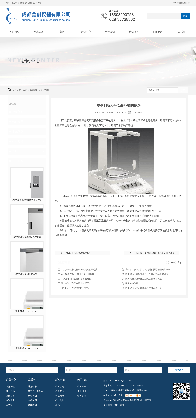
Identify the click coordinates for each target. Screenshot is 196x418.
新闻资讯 (157, 31)
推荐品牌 (38, 31)
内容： (143, 370)
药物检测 (32, 396)
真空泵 (9, 405)
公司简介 (81, 386)
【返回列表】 (171, 262)
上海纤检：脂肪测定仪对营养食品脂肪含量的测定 (157, 253)
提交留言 (179, 370)
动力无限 (118, 395)
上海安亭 (10, 396)
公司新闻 (17, 111)
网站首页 (14, 31)
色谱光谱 (10, 400)
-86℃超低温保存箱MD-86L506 (26, 200)
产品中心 (86, 31)
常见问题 (45, 90)
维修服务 (134, 31)
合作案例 (110, 31)
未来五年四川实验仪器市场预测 (76, 278)
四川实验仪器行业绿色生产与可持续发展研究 (146, 274)
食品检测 (32, 400)
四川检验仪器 (131, 283)
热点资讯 (17, 121)
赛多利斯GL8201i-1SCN (26, 311)
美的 (62, 31)
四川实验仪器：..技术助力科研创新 (77, 274)
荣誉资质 (81, 396)
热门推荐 (17, 160)
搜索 (185, 16)
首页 (25, 90)
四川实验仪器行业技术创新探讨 (76, 283)
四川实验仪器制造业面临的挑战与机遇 (143, 278)
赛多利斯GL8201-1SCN (26, 348)
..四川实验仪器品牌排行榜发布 (75, 288)
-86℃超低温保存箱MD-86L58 (27, 237)
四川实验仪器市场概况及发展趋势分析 (143, 288)
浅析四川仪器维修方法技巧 (77, 253)
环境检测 (32, 405)
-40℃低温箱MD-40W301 (27, 274)
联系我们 (181, 31)
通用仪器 (10, 391)
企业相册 (81, 391)
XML (122, 405)
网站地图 (107, 405)
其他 (15, 151)
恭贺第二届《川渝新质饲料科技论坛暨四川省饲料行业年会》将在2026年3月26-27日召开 (149, 269)
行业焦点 (17, 141)
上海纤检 (10, 386)
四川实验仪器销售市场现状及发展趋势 (79, 269)
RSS (116, 405)
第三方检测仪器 (35, 391)
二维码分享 (137, 112)
